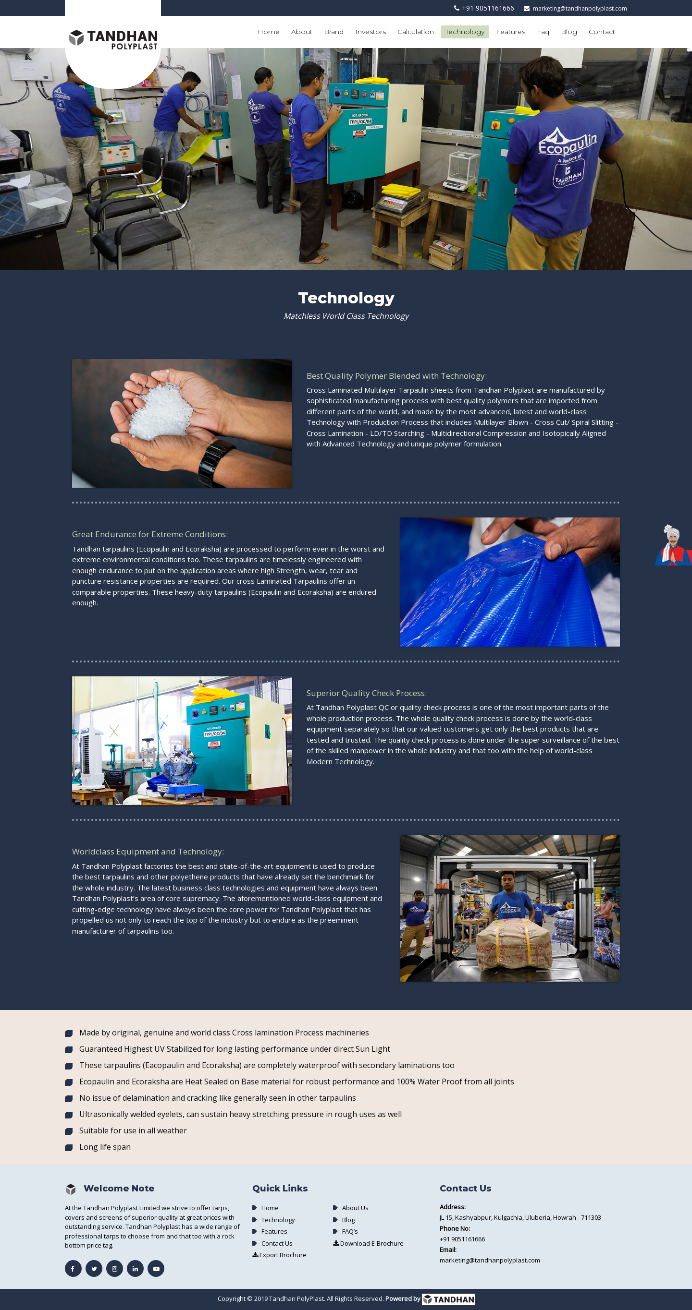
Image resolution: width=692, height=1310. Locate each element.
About (301, 31)
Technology (464, 31)
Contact (602, 31)
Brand (334, 31)
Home (269, 31)
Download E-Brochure (368, 1243)
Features (510, 31)
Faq (543, 31)
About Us (355, 1207)
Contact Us (277, 1243)
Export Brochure (279, 1254)
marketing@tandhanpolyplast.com (580, 8)
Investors (370, 31)
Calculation (415, 31)
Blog (569, 31)
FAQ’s (350, 1231)
